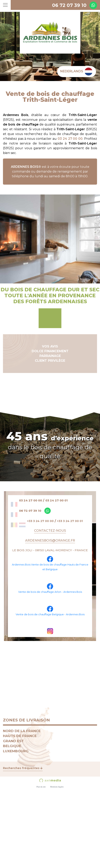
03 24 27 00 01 (56, 500)
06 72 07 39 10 (69, 5)
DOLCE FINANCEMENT (50, 351)
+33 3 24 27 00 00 (40, 521)
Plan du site (41, 787)
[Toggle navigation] (5, 5)
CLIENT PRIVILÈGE (50, 360)
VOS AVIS (50, 346)
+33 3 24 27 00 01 (70, 521)
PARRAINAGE (50, 356)
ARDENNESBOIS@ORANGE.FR (50, 540)
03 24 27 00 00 (70, 139)
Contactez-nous (50, 530)
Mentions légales (57, 787)
